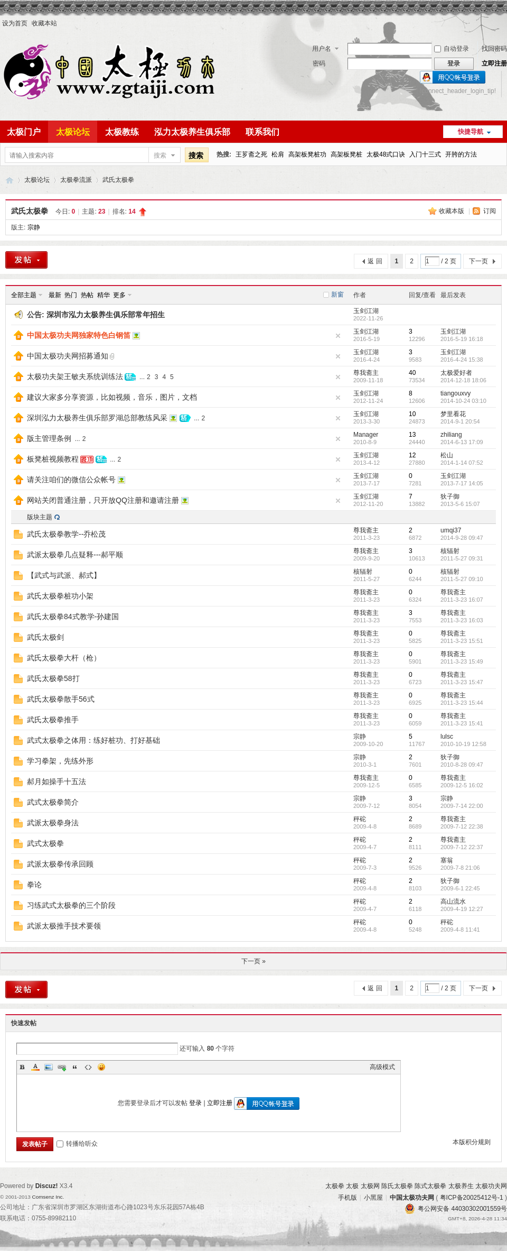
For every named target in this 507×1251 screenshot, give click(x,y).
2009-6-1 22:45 (460, 888)
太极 (352, 1186)
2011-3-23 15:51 (461, 641)
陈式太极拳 (430, 1186)
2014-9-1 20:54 (460, 421)
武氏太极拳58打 (53, 678)
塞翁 (446, 860)
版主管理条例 (49, 438)
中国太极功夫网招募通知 (67, 356)
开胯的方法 (461, 154)
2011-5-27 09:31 (461, 558)
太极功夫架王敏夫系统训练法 (75, 376)
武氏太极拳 (118, 179)
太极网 (370, 1186)
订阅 (489, 211)
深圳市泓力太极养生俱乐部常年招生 (105, 314)
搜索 (160, 155)
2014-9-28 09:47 (461, 538)
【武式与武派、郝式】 (64, 575)
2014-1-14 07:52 (461, 462)
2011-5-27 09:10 (461, 579)
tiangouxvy (455, 393)
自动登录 (451, 48)
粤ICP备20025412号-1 (471, 1197)
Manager (365, 434)
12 (412, 455)
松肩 (277, 154)
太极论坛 (73, 131)
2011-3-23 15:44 (461, 703)
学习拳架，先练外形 (60, 761)
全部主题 (23, 295)
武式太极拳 (45, 843)
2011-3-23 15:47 (461, 682)
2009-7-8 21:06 (460, 867)
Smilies (101, 1067)
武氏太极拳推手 (53, 719)
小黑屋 (373, 1197)
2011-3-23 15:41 (461, 723)
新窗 (337, 294)
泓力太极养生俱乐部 (192, 131)
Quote (75, 1067)
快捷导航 (470, 131)
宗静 (33, 227)
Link (62, 1067)
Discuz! (46, 1186)
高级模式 (382, 1067)
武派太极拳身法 (53, 822)
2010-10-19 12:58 (463, 744)
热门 (70, 295)
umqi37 (450, 530)
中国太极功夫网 (9, 180)
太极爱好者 (456, 372)
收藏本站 (44, 23)
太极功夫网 (491, 1186)
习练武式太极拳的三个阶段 (71, 905)
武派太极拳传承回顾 (60, 864)
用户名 (321, 48)
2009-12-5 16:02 (461, 785)
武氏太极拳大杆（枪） (64, 658)
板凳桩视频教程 (53, 459)
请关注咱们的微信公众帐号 (71, 479)
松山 (446, 455)
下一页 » (253, 961)
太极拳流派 (76, 179)
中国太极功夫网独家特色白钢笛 (78, 335)
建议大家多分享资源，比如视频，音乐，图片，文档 (112, 397)
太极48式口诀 (386, 154)
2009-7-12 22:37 (461, 847)
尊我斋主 (366, 372)
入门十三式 (425, 154)
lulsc (446, 736)
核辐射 (449, 551)
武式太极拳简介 (53, 802)
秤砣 (359, 819)
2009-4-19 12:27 (461, 909)
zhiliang (451, 434)
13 (412, 434)
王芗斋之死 (251, 154)
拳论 (34, 884)
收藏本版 (452, 211)
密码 (319, 63)
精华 (103, 295)
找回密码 (494, 48)
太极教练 (122, 131)
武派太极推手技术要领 (64, 926)
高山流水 (453, 901)
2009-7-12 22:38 (461, 826)
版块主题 (39, 517)
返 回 (375, 261)
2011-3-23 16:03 (461, 620)
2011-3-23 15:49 (461, 661)
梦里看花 (453, 414)
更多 (119, 295)
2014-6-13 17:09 (461, 442)
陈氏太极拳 (397, 1186)
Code (88, 1067)
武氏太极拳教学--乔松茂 (66, 534)
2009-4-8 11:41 (460, 929)
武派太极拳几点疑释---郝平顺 (75, 554)
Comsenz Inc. (48, 1197)
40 (412, 372)
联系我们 (262, 131)
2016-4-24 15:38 (461, 359)
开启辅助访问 (504, 23)
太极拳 (334, 1186)
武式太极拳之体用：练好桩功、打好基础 (93, 740)
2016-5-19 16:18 (461, 339)
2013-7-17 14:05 (461, 483)
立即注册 (494, 63)
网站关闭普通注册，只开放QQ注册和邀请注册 (103, 500)
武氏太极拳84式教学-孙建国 (73, 616)
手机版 (347, 1197)
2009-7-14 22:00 (461, 806)
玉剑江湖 (366, 311)
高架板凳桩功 (307, 154)
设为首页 (14, 23)
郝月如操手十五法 (56, 781)
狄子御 (449, 496)
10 (412, 414)
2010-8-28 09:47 (461, 764)
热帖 (87, 295)
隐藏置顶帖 (338, 336)
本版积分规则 (472, 1142)
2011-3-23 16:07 (461, 599)
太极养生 (461, 1186)
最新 (55, 295)
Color (35, 1067)
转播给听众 (77, 1143)
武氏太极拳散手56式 (61, 699)
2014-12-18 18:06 (463, 380)
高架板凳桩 (346, 154)
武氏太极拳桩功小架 (60, 596)
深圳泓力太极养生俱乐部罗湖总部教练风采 (97, 417)
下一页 (478, 261)
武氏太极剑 (45, 637)
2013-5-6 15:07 (460, 504)
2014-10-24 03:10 (463, 401)
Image (48, 1067)
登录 (195, 1103)
